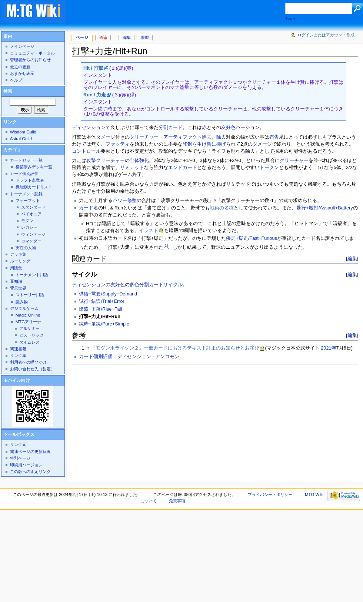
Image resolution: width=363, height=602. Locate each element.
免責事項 (177, 501)
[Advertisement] (163, 421)
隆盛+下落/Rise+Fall (100, 309)
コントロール (86, 151)
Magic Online (28, 315)
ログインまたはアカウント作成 (325, 35)
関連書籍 (18, 349)
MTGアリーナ (28, 322)
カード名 (88, 208)
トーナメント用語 (32, 274)
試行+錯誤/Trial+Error (101, 301)
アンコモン (167, 356)
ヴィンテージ (33, 234)
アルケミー (29, 328)
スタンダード (33, 207)
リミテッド (132, 167)
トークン (269, 167)
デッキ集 (18, 254)
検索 (7, 91)
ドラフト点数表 (30, 180)
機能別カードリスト (34, 187)
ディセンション (89, 127)
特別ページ (20, 458)
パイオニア (31, 214)
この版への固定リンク (30, 471)
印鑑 (187, 144)
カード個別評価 (24, 173)
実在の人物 (26, 247)
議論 (103, 37)
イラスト (148, 230)
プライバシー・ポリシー (270, 494)
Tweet (291, 19)
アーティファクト (182, 137)
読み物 (22, 302)
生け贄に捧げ (211, 144)
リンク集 (18, 355)
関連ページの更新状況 (30, 451)
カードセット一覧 (26, 160)
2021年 (328, 348)
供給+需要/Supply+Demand (108, 294)
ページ (82, 37)
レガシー (29, 227)
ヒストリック (31, 335)
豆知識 (16, 281)
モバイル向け (16, 380)
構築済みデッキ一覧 (34, 167)
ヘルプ (16, 80)
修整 (132, 200)
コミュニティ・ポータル (32, 53)
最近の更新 (20, 66)
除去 (207, 137)
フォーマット (28, 200)
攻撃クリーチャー (105, 160)
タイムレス (29, 342)
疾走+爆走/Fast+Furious (251, 238)
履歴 (145, 37)
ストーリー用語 (30, 294)
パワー (120, 200)
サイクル (173, 284)
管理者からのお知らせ (30, 59)
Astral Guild (21, 138)
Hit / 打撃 (93, 68)
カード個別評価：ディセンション (115, 356)
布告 (274, 137)
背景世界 (18, 288)
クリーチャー (144, 137)
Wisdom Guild (23, 132)
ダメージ (105, 137)
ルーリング (20, 261)
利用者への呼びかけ (28, 362)
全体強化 (139, 160)
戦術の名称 (222, 208)
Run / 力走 (94, 94)
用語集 (16, 268)
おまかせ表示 (22, 73)
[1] (165, 245)
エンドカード (182, 167)
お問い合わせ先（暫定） (32, 369)
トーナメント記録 (26, 194)
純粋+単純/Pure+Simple (104, 324)
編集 (352, 258)
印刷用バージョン (26, 465)
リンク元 (18, 444)
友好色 (228, 127)
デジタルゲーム (24, 308)
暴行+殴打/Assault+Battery (324, 208)
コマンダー (31, 241)
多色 (134, 284)
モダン (27, 220)
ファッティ (118, 144)
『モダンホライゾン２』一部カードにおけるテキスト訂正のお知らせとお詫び (175, 348)
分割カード (171, 127)
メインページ (22, 46)
